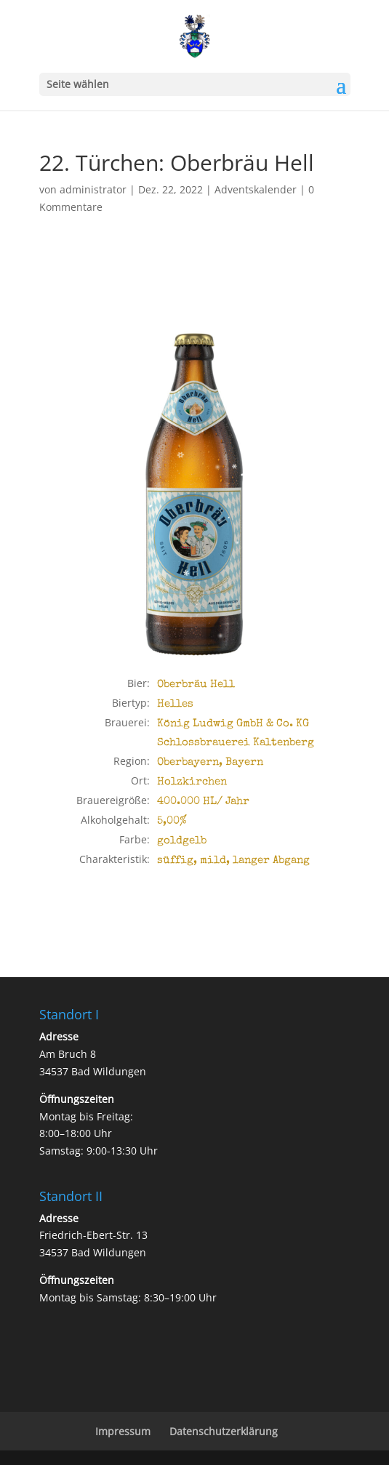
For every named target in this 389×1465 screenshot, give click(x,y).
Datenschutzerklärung (223, 1431)
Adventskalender (255, 189)
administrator (93, 189)
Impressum (123, 1431)
